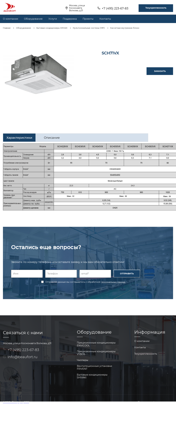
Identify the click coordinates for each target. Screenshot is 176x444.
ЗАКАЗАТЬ (160, 71)
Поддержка (70, 18)
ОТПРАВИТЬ (127, 273)
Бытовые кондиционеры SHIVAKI (52, 28)
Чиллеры (82, 360)
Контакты (105, 18)
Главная (6, 28)
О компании (10, 18)
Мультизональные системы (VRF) (89, 28)
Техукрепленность (155, 7)
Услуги (52, 18)
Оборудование (33, 18)
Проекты (88, 18)
